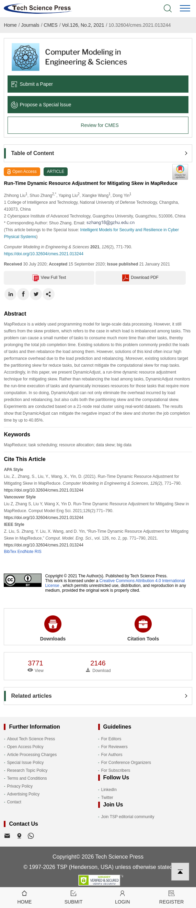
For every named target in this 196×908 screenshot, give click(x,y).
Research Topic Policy (27, 770)
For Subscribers (115, 770)
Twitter (107, 797)
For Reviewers (114, 746)
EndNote (26, 551)
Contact (14, 802)
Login (122, 897)
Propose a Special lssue (41, 104)
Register (171, 897)
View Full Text (49, 277)
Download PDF (140, 277)
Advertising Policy (23, 794)
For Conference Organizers (126, 762)
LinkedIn (109, 789)
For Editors (111, 738)
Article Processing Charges (32, 754)
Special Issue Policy (25, 762)
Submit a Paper (32, 84)
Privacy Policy (20, 786)
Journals (30, 25)
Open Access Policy (25, 746)
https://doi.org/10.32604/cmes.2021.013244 (43, 253)
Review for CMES (99, 125)
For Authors (112, 754)
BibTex (10, 551)
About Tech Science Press (31, 738)
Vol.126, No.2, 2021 (83, 25)
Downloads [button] (53, 628)
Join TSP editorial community (127, 816)
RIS (38, 551)
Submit (73, 897)
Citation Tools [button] (143, 628)
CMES (50, 25)
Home (10, 25)
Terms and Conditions (27, 778)
